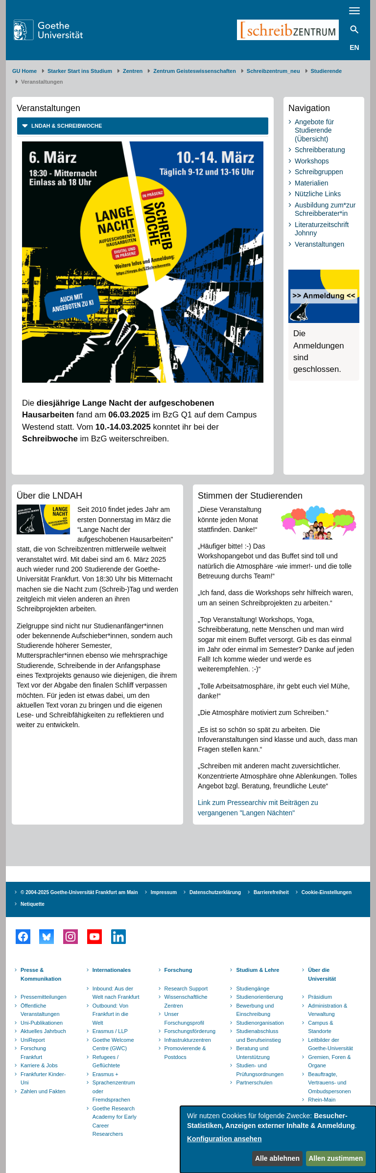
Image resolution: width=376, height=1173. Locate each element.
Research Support (186, 988)
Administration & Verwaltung (327, 1010)
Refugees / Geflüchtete (106, 1061)
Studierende (326, 71)
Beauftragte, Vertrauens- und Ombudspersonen (329, 1082)
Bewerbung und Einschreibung (255, 1010)
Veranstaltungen (319, 244)
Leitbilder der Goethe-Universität (330, 1044)
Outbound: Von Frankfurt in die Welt (110, 1014)
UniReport (33, 1040)
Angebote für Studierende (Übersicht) (314, 130)
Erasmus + (105, 1074)
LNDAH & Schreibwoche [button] (66, 126)
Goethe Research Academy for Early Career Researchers (115, 1121)
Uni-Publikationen (42, 1023)
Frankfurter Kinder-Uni (43, 1078)
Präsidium (320, 997)
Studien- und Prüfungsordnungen (259, 1069)
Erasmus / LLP (110, 1031)
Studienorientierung (259, 997)
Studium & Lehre (257, 970)
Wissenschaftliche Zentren (186, 1001)
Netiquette (33, 904)
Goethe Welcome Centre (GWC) (113, 1044)
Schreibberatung (320, 150)
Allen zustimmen (335, 1158)
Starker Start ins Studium (79, 71)
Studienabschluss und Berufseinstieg (258, 1035)
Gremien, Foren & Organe (329, 1061)
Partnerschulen (254, 1082)
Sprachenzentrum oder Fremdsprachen (114, 1091)
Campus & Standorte (320, 1027)
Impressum (164, 892)
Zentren (132, 71)
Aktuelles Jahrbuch (43, 1031)
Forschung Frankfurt (33, 1052)
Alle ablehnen (277, 1158)
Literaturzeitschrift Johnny (322, 229)
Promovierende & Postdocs (185, 1052)
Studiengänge (252, 988)
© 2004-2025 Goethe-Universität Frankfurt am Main (79, 892)
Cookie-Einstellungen (327, 892)
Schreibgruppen (319, 172)
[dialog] (278, 1139)
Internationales (112, 970)
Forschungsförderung (188, 1031)
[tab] (142, 126)
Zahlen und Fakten (43, 1091)
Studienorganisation (259, 1023)
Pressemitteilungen (44, 997)
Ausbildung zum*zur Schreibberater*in (325, 209)
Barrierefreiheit (271, 892)
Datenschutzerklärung (215, 892)
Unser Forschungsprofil (184, 1018)
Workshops (312, 161)
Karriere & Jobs (39, 1065)
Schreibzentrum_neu (273, 71)
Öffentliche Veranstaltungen (40, 1010)
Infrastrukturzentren (187, 1040)
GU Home (24, 71)
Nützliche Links (318, 194)
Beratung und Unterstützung (252, 1052)
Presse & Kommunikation (41, 974)
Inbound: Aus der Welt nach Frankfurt (116, 993)
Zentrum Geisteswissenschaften (194, 71)
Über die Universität (322, 974)
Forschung (178, 970)
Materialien (311, 183)
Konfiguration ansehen (224, 1139)
